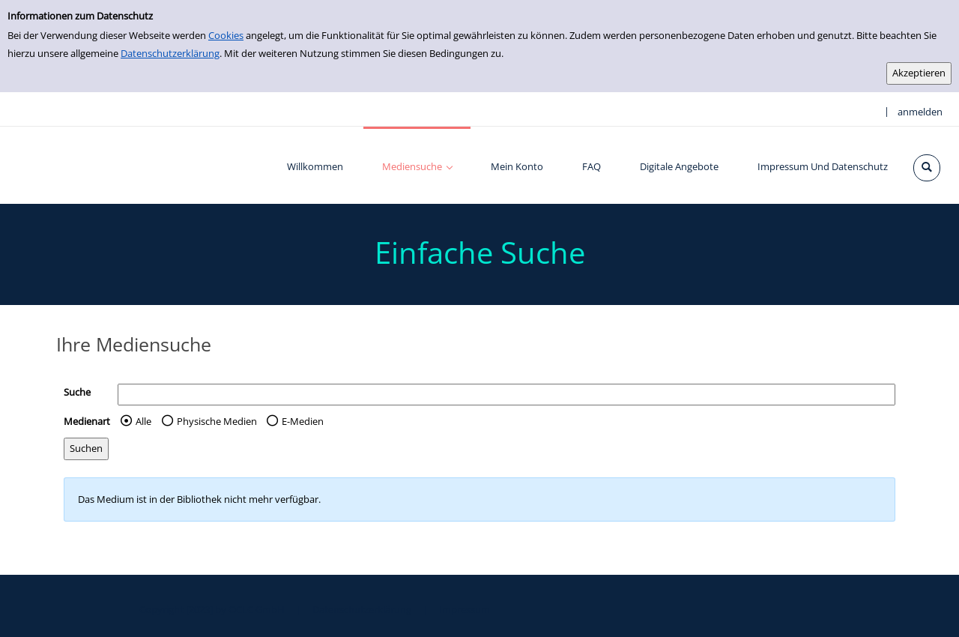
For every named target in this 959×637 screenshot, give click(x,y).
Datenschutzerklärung (170, 53)
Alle (143, 421)
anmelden (920, 111)
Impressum (464, 609)
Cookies (225, 35)
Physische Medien (217, 421)
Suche (77, 392)
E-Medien (303, 421)
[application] (417, 165)
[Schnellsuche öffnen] (926, 167)
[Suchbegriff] (506, 394)
